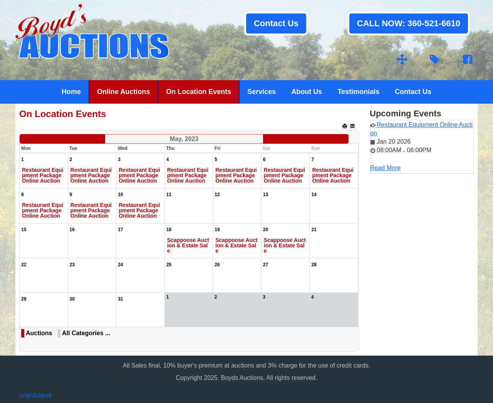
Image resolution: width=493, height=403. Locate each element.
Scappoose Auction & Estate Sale (188, 245)
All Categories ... (86, 333)
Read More (385, 168)
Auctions (39, 333)
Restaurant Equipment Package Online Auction (42, 175)
